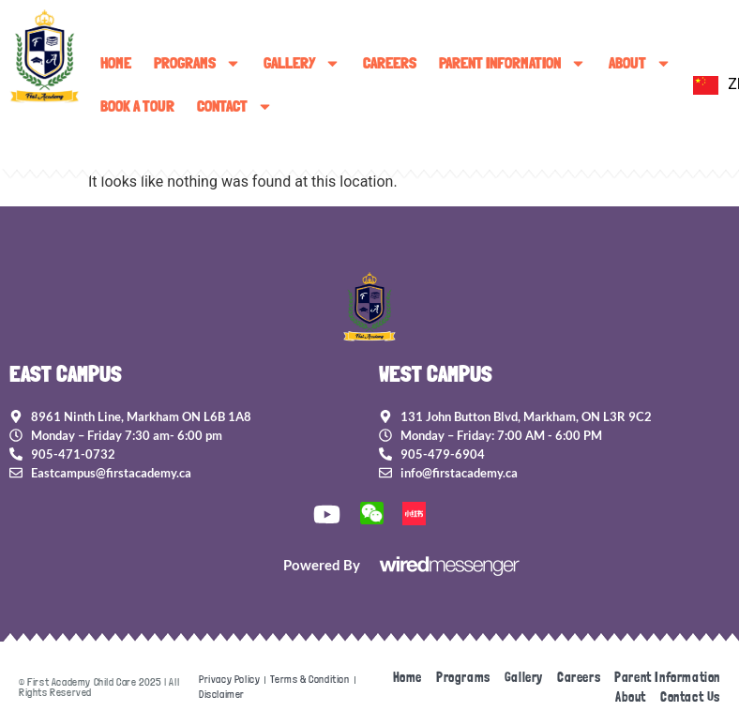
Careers (389, 62)
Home (115, 62)
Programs (197, 63)
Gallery (302, 63)
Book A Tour (137, 106)
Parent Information (512, 63)
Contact (235, 106)
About (640, 63)
